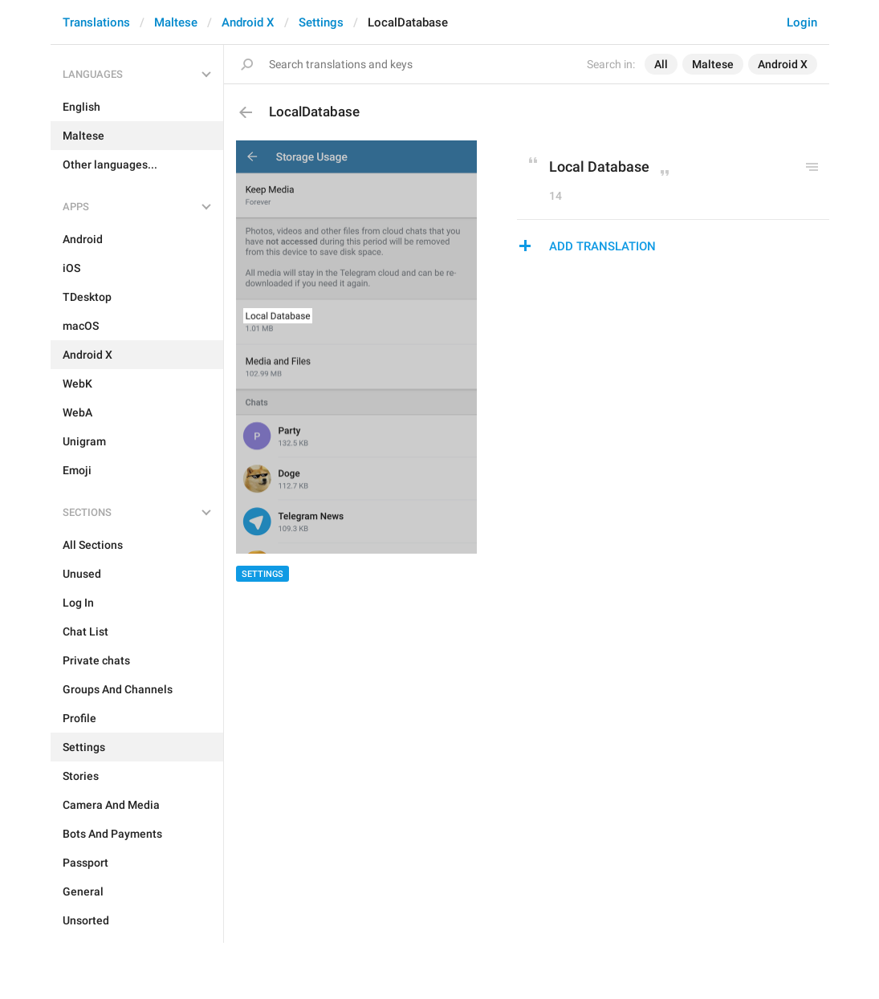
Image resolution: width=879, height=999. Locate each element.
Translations (96, 22)
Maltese (175, 22)
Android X (248, 22)
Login (802, 22)
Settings (321, 22)
